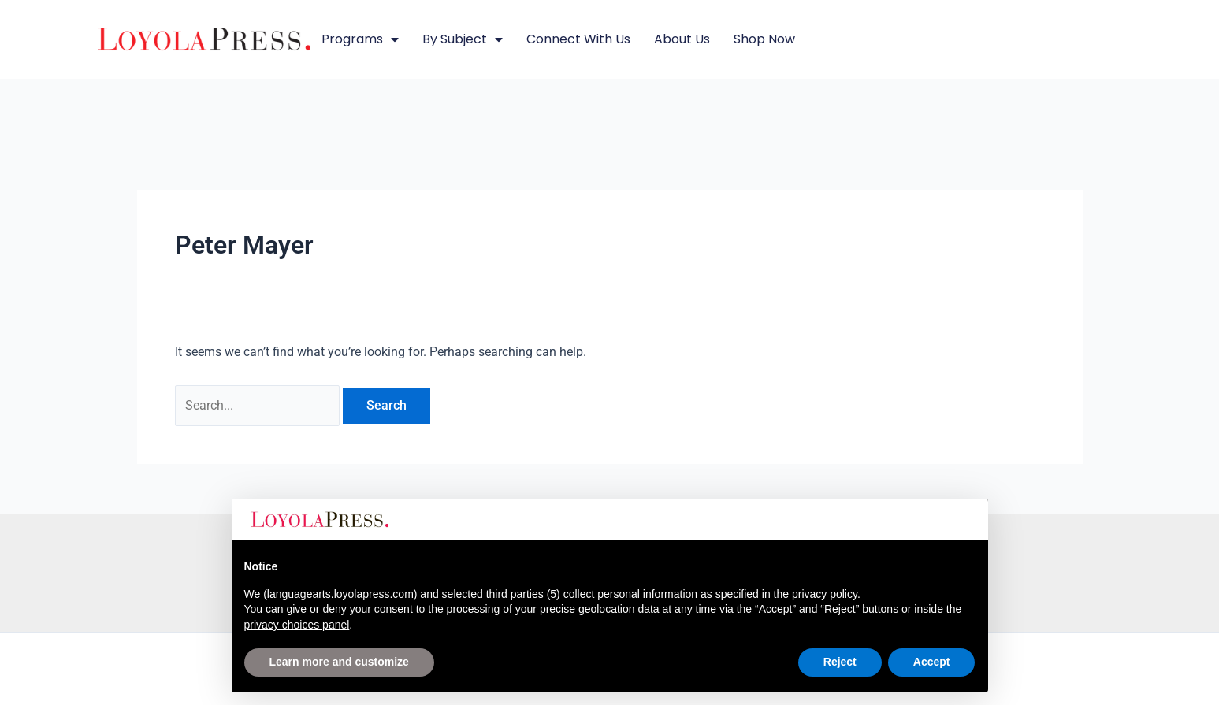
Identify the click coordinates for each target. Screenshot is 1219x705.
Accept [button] (931, 661)
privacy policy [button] (824, 594)
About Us (682, 39)
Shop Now (764, 39)
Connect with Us (578, 39)
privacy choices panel (297, 624)
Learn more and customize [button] (339, 661)
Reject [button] (840, 661)
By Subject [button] (462, 39)
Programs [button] (360, 39)
